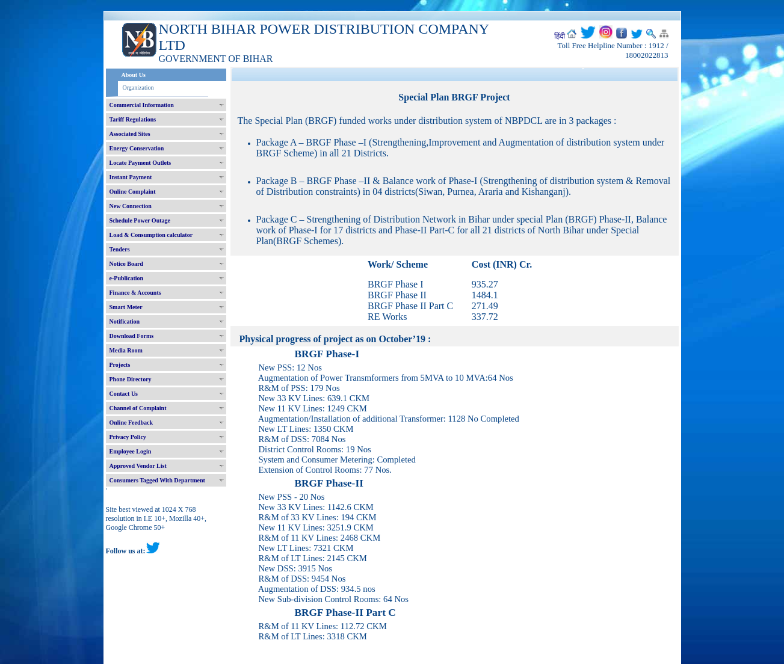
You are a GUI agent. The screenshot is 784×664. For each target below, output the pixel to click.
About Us (134, 75)
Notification (125, 321)
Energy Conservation (137, 148)
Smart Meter (126, 307)
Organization (138, 87)
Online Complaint (133, 191)
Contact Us (124, 393)
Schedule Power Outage (140, 220)
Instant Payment (131, 177)
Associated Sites (130, 134)
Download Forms (132, 336)
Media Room (126, 350)
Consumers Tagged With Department (157, 480)
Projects (120, 364)
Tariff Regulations (133, 119)
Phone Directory (131, 379)
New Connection (131, 206)
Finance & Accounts (135, 292)
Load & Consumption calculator (151, 235)
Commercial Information (142, 105)
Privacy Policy (128, 437)
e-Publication (127, 278)
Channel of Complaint (138, 408)
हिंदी (559, 36)
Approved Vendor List (138, 466)
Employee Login (131, 451)
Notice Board (126, 263)
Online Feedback (131, 422)
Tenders (120, 249)
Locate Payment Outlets (140, 162)
